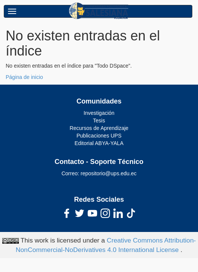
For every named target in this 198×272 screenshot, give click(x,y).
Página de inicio (24, 77)
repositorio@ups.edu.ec (108, 173)
